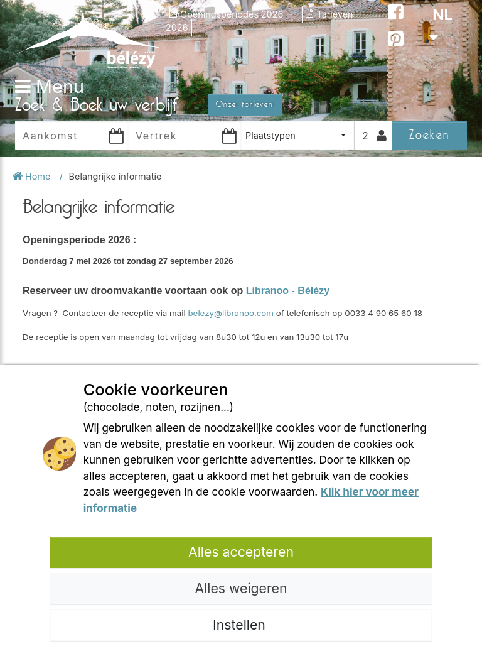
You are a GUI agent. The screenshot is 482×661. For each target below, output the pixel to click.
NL (441, 25)
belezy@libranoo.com (231, 313)
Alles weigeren (241, 588)
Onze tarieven (245, 104)
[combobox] (297, 135)
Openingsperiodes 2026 (227, 14)
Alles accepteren (241, 552)
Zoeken (429, 135)
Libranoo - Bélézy (287, 290)
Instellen (241, 624)
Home (33, 176)
